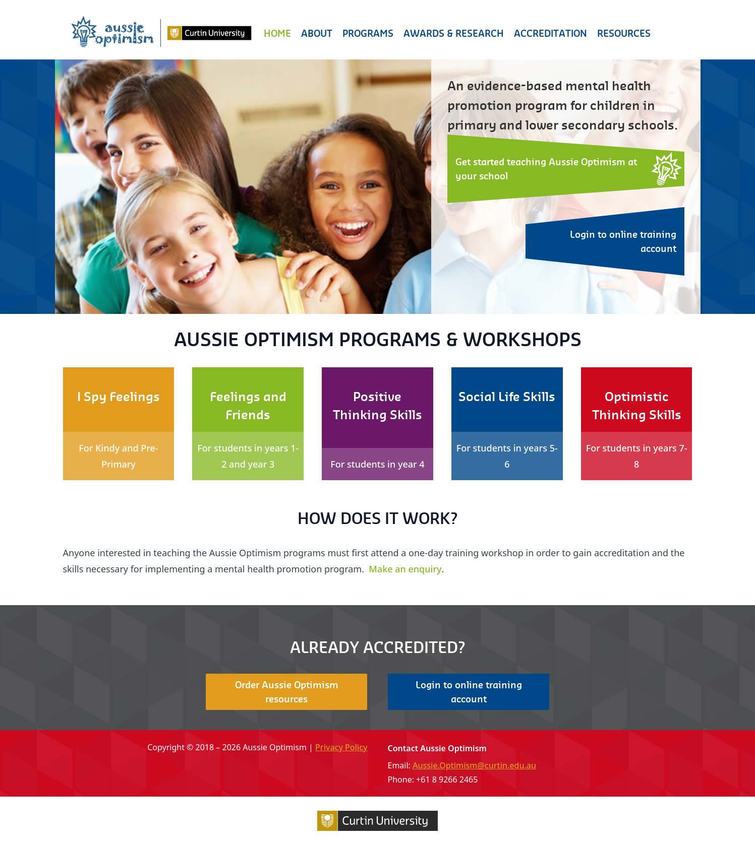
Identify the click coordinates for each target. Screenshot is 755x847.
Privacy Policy (341, 747)
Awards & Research (453, 33)
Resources (624, 33)
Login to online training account (623, 241)
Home (277, 33)
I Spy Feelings (118, 396)
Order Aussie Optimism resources (286, 691)
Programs (367, 33)
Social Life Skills (506, 396)
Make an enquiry (405, 569)
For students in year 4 (377, 464)
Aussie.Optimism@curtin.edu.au (474, 765)
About (316, 33)
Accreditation (550, 33)
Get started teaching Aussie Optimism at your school (546, 168)
